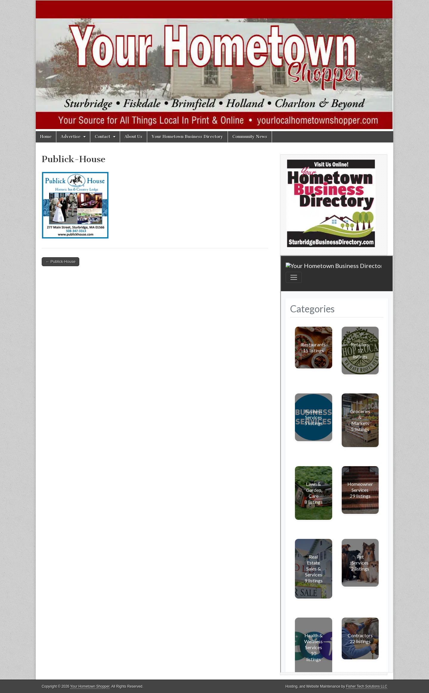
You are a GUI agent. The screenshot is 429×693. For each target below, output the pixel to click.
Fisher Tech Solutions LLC (366, 686)
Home (46, 136)
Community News (249, 136)
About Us (133, 136)
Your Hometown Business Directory (187, 136)
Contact (102, 136)
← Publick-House (60, 261)
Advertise (70, 136)
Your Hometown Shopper (90, 686)
